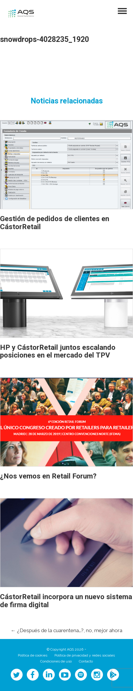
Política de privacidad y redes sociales (84, 655)
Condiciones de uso (56, 661)
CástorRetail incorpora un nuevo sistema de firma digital (66, 601)
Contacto (86, 661)
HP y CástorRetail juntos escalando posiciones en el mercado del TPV (57, 351)
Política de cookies (32, 655)
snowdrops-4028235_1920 (44, 39)
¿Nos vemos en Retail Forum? (48, 476)
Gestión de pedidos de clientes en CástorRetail (54, 223)
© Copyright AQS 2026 (65, 649)
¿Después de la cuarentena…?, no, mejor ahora (66, 630)
